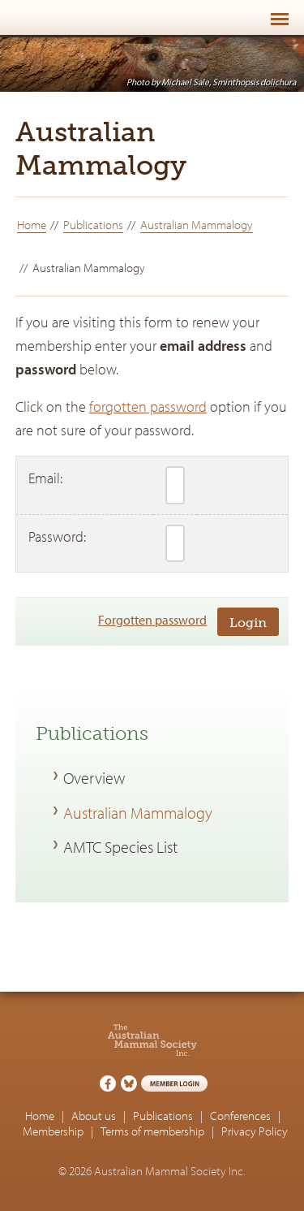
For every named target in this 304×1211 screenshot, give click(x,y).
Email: (45, 478)
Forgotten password (152, 620)
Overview (94, 777)
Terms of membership (152, 1131)
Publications (93, 224)
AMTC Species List (120, 846)
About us (93, 1115)
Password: (57, 536)
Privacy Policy (254, 1131)
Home (31, 224)
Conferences (240, 1115)
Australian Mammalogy (196, 224)
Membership (53, 1131)
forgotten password (148, 406)
